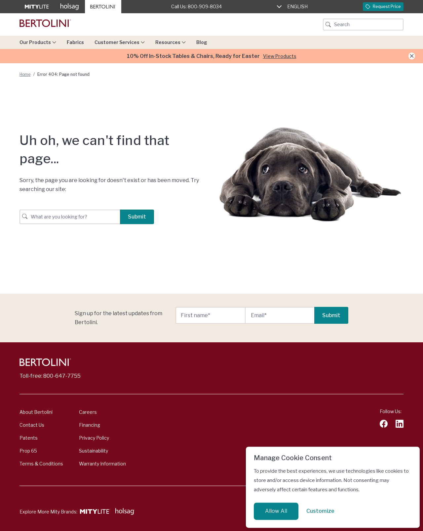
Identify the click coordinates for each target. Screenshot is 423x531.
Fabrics (75, 42)
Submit (137, 217)
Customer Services (120, 42)
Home (24, 74)
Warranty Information (102, 463)
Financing (89, 425)
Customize (320, 511)
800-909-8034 (205, 6)
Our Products (37, 42)
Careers (88, 412)
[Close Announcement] (411, 56)
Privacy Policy (94, 438)
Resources (170, 42)
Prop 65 (28, 451)
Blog (201, 42)
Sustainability (93, 451)
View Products (279, 56)
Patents (28, 438)
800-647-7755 (62, 376)
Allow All (276, 511)
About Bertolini (36, 412)
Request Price (383, 6)
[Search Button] (328, 24)
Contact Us (31, 425)
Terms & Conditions (41, 463)
